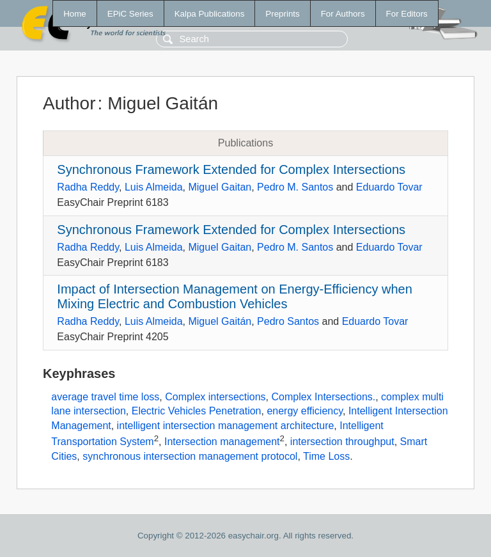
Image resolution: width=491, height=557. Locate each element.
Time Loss (326, 456)
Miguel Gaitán (219, 321)
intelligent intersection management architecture (225, 425)
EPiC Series (130, 14)
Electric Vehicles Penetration (196, 410)
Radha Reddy (88, 187)
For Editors (407, 14)
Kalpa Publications (210, 14)
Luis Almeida (154, 187)
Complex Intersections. (323, 396)
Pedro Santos (288, 321)
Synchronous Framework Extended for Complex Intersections (231, 169)
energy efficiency (305, 410)
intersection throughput (342, 441)
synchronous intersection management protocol (189, 456)
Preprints (282, 14)
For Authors (343, 14)
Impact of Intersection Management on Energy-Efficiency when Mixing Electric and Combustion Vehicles (234, 296)
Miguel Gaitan (219, 187)
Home (74, 14)
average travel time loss (105, 396)
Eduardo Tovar (389, 187)
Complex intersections (215, 396)
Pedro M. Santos (295, 187)
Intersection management (222, 441)
